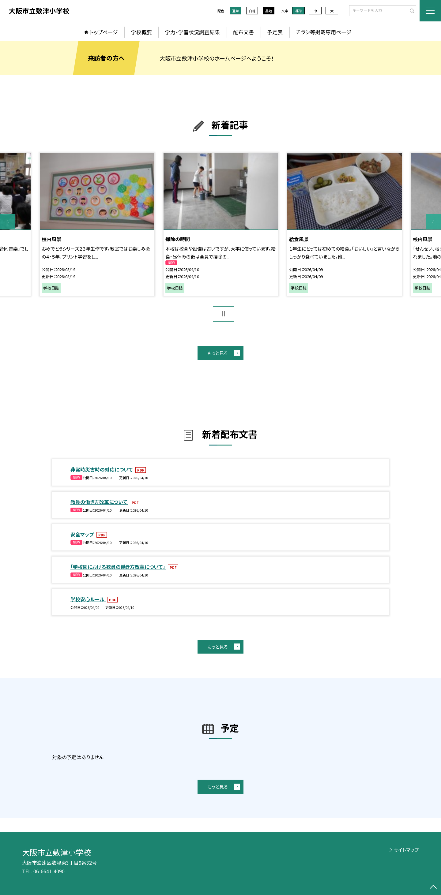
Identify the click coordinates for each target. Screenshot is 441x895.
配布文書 (243, 32)
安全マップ (82, 534)
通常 (235, 10)
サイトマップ (406, 849)
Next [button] (433, 221)
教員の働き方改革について (99, 501)
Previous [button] (7, 221)
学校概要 (141, 32)
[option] (97, 224)
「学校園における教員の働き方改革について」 (118, 566)
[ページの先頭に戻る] (433, 887)
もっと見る (217, 353)
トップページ (104, 32)
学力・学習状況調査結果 (192, 32)
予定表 (275, 32)
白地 (252, 10)
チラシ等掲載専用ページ (323, 32)
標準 (298, 10)
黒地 (268, 10)
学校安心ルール (88, 599)
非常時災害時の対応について (102, 469)
